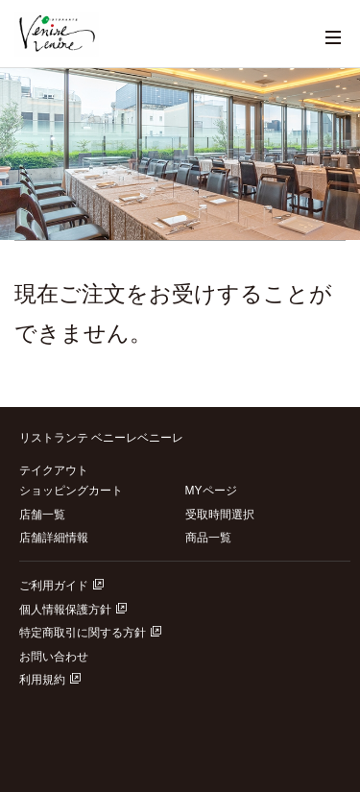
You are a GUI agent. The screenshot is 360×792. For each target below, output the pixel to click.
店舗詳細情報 (53, 537)
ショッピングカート (71, 490)
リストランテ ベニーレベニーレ (101, 437)
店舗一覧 (42, 514)
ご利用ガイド (61, 585)
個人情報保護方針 (73, 609)
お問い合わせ (53, 656)
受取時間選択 (219, 514)
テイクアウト (53, 470)
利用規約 (50, 679)
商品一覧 (208, 537)
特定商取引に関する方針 (90, 632)
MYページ (211, 490)
